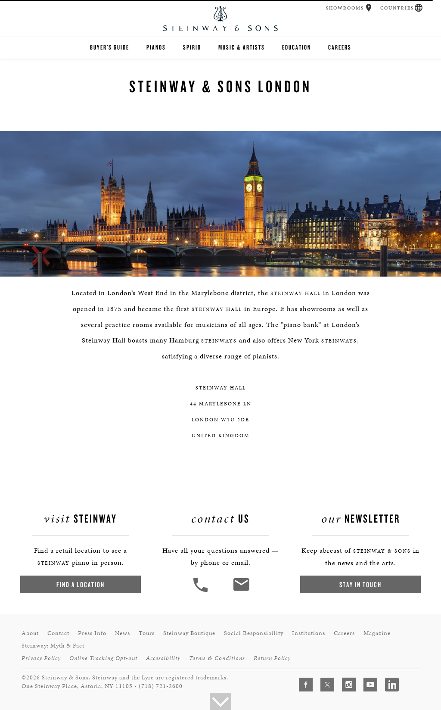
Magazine (377, 633)
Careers (339, 47)
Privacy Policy (41, 658)
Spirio (192, 47)
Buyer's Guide (109, 47)
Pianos (156, 47)
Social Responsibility (253, 633)
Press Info (92, 633)
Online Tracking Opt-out (103, 658)
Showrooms (345, 8)
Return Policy (272, 658)
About (30, 633)
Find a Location (80, 584)
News (122, 633)
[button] (369, 7)
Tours (147, 633)
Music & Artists (241, 47)
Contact (58, 633)
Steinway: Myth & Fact (53, 645)
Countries (397, 8)
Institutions (308, 633)
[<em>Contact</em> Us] (241, 591)
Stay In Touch (360, 584)
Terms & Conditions (217, 658)
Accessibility (163, 658)
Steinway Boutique (189, 633)
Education (296, 47)
